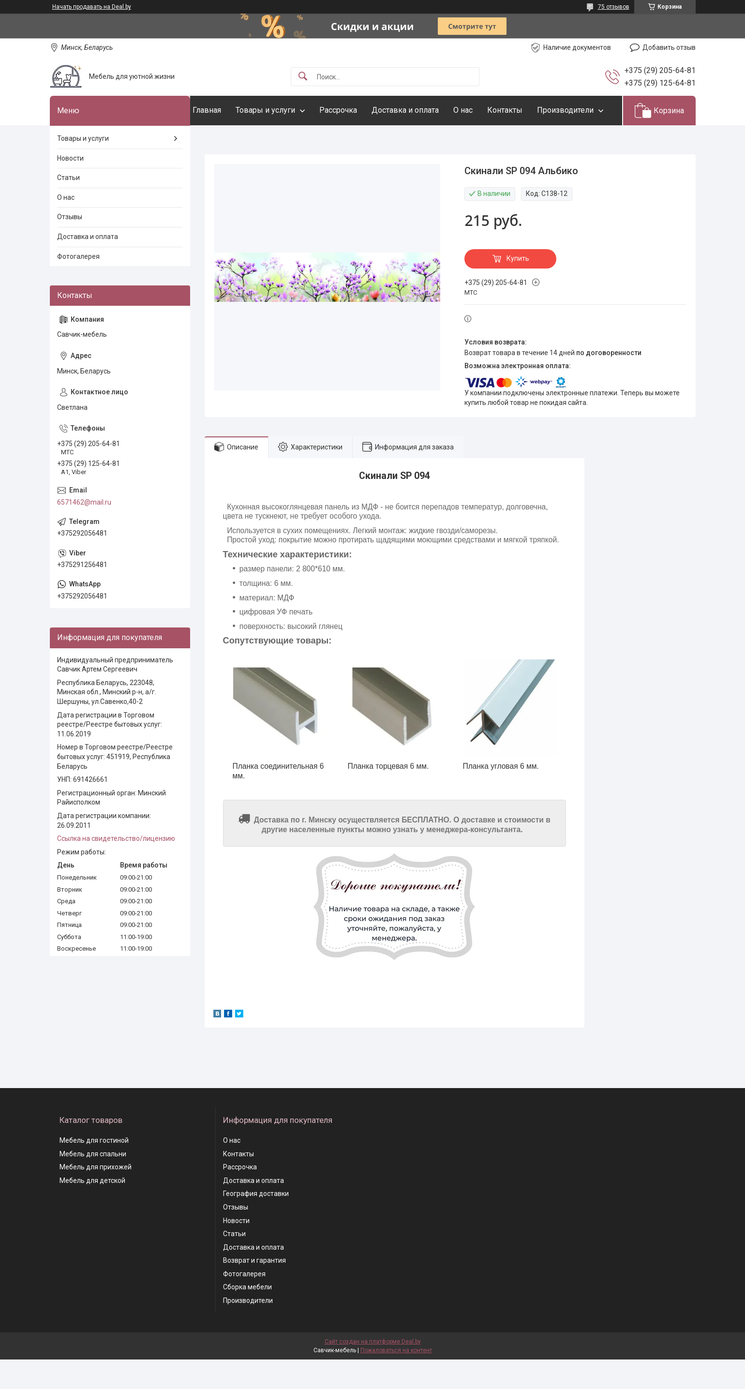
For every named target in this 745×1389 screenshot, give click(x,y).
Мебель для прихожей (96, 1197)
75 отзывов (613, 6)
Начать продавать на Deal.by (91, 6)
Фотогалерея (78, 286)
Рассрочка (357, 110)
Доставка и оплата (424, 110)
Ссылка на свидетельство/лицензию (116, 868)
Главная (226, 110)
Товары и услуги (284, 110)
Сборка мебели (247, 1317)
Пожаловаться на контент (396, 1379)
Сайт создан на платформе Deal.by (373, 1371)
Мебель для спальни (93, 1183)
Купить (518, 288)
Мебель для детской (92, 1210)
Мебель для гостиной (94, 1170)
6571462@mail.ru (84, 532)
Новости (70, 188)
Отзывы (69, 247)
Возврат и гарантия (254, 1290)
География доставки (256, 1223)
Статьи (68, 207)
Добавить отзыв (669, 47)
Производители (240, 139)
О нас (482, 110)
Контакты (524, 110)
